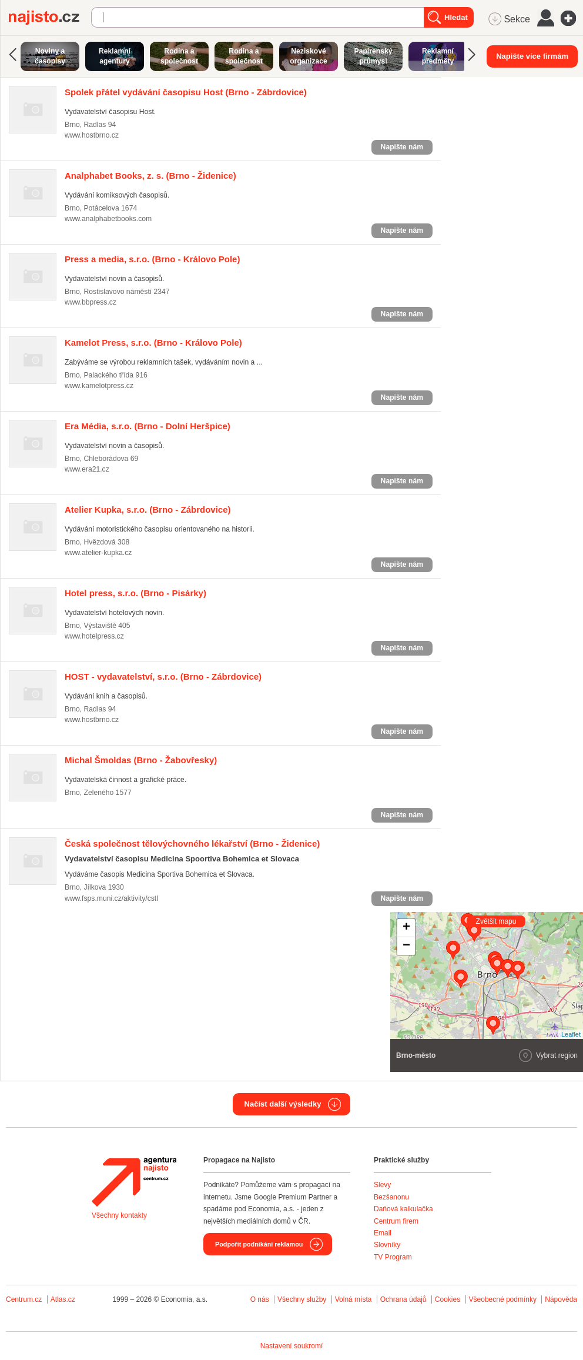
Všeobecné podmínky (503, 1299)
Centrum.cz (24, 1299)
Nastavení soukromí (291, 1346)
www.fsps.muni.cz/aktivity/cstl (111, 898)
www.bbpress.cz (90, 302)
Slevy (382, 1185)
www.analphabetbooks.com (108, 219)
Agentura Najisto (134, 1182)
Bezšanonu (391, 1197)
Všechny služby (303, 1299)
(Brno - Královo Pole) (152, 259)
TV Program (393, 1257)
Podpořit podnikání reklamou (259, 1244)
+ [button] (406, 928)
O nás (259, 1299)
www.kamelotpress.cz (99, 386)
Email (382, 1233)
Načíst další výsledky (282, 1104)
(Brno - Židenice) (150, 176)
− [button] (406, 946)
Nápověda (561, 1299)
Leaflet (571, 1034)
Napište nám (402, 147)
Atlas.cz (63, 1299)
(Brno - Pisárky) (135, 593)
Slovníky (387, 1245)
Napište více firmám (532, 56)
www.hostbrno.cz (92, 135)
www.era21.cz (87, 469)
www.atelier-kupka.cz (98, 553)
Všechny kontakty (119, 1215)
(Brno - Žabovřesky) (141, 760)
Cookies (447, 1299)
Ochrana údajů (403, 1299)
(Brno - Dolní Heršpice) (147, 426)
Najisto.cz (50, 17)
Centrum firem (396, 1221)
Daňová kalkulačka (403, 1209)
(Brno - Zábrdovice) (186, 92)
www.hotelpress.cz (94, 636)
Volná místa (353, 1299)
